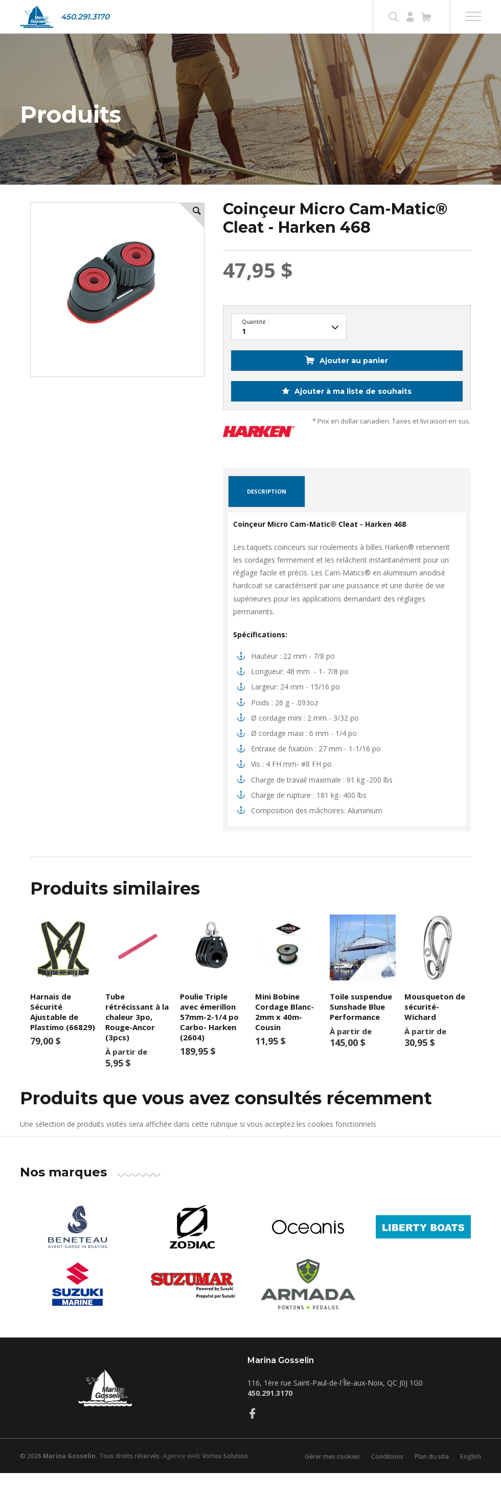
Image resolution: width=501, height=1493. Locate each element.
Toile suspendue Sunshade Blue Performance (361, 1026)
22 (289, 347)
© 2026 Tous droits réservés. (90, 1476)
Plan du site (427, 1476)
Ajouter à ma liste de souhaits (352, 411)
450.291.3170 (85, 16)
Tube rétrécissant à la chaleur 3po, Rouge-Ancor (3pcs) (137, 1036)
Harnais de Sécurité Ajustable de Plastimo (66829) (62, 1031)
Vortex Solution (225, 1476)
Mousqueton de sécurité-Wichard (434, 1026)
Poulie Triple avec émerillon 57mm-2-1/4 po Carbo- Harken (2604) (209, 1036)
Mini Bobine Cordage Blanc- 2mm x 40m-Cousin (284, 1031)
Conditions (379, 1476)
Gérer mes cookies (321, 1476)
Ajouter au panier (354, 380)
